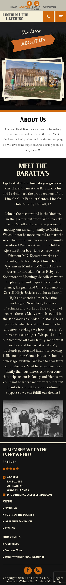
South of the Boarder (19, 515)
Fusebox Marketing (48, 581)
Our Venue (12, 544)
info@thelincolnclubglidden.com (29, 495)
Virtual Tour (14, 551)
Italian (10, 528)
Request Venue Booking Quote (25, 557)
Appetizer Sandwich (18, 522)
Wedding (11, 508)
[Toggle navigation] (60, 16)
